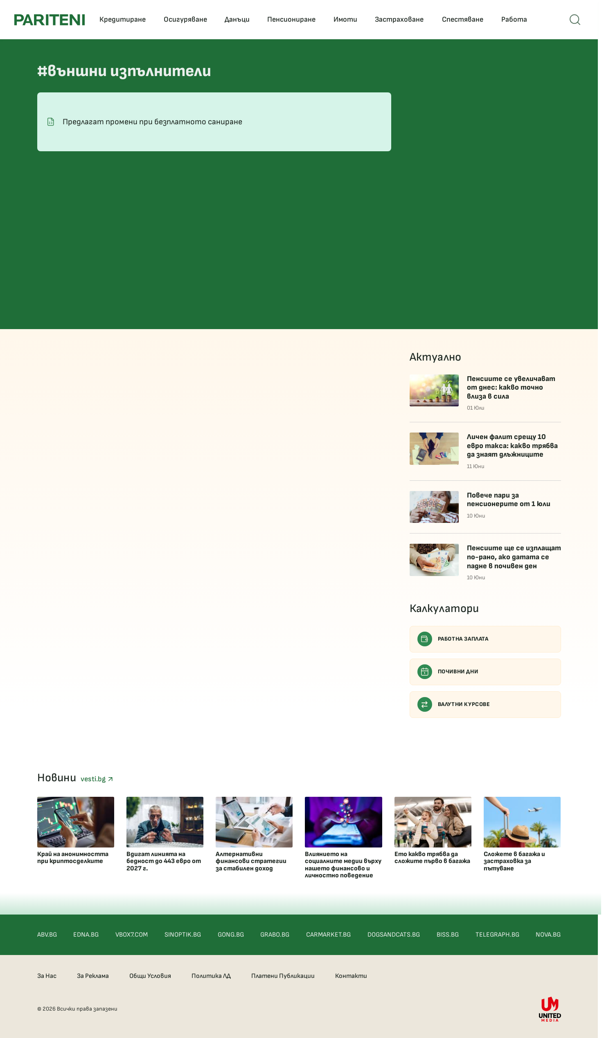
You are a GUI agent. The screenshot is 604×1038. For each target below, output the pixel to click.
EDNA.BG (86, 935)
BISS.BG (448, 935)
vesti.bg (97, 779)
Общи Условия (150, 976)
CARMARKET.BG (328, 935)
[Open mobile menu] (575, 19)
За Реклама (93, 976)
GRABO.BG (274, 935)
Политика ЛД (211, 976)
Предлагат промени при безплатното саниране (152, 122)
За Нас (46, 976)
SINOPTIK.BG (183, 935)
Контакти (351, 976)
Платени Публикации (283, 976)
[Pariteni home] (49, 19)
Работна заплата (453, 639)
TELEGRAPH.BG (497, 935)
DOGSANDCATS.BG (393, 935)
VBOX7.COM (131, 935)
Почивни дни (447, 671)
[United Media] (550, 1009)
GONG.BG (231, 935)
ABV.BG (47, 935)
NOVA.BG (548, 935)
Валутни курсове (453, 704)
